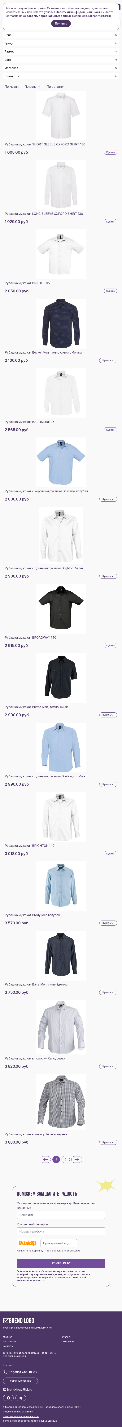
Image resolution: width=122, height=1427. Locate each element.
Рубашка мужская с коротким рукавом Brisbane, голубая (46, 491)
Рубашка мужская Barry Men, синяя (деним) (37, 984)
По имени (12, 87)
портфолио (9, 1341)
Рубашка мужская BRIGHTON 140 (29, 846)
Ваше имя (24, 1208)
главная (7, 1336)
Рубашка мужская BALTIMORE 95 (29, 422)
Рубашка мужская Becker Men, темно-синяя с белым (43, 352)
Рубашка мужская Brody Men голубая (32, 915)
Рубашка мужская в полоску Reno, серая (35, 1058)
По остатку (55, 87)
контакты (8, 1346)
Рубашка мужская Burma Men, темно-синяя (36, 707)
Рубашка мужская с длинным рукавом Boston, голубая (45, 776)
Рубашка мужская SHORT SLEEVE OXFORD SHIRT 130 (45, 144)
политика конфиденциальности (21, 1416)
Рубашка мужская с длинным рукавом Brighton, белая (44, 568)
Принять (61, 23)
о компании (67, 1341)
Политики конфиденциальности (79, 12)
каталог (65, 1336)
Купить (110, 152)
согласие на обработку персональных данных (30, 1420)
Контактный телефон (32, 1224)
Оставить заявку (61, 1263)
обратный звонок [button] (20, 1380)
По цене (30, 87)
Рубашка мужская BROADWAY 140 (30, 637)
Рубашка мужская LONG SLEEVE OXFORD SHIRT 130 (44, 214)
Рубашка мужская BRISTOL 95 (27, 283)
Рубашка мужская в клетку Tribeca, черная (36, 1134)
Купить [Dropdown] (108, 360)
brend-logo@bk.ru (19, 1389)
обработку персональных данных (41, 1274)
